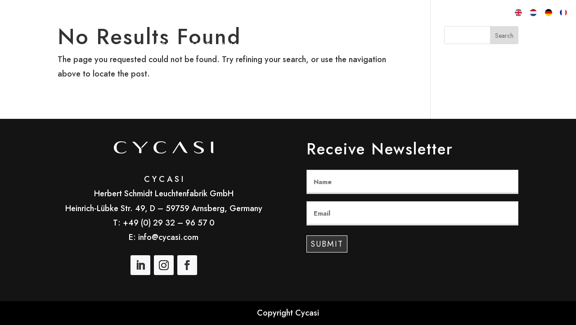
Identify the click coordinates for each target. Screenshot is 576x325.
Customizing (303, 45)
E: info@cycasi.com (163, 237)
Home (165, 45)
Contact (404, 45)
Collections (244, 45)
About (198, 45)
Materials (357, 45)
